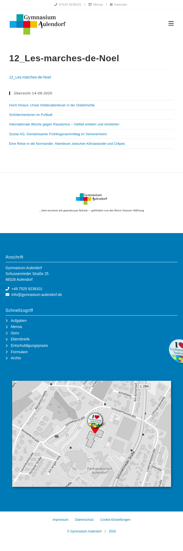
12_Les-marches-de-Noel (30, 77)
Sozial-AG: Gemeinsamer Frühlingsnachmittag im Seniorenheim (58, 134)
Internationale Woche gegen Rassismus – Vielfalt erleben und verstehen (64, 124)
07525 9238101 (67, 4)
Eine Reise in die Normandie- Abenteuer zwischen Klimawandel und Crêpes (67, 144)
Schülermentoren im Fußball (30, 115)
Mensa (95, 4)
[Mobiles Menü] (171, 23)
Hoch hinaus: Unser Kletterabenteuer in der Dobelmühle (52, 105)
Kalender (118, 4)
